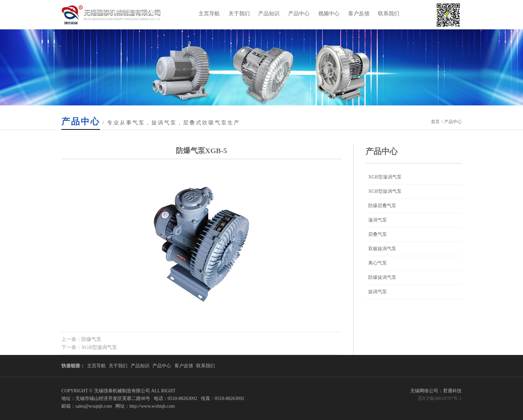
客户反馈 (359, 13)
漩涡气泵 (377, 220)
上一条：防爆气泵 (81, 339)
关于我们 (239, 13)
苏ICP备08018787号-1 (440, 398)
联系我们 (388, 13)
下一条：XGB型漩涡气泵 (89, 347)
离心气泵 (377, 263)
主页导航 (209, 13)
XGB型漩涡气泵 (385, 176)
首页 (435, 121)
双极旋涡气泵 (382, 248)
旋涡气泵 (377, 291)
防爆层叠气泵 (382, 205)
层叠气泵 (377, 234)
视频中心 (329, 13)
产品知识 (269, 13)
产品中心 (299, 13)
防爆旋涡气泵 (382, 277)
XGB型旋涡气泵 (385, 191)
